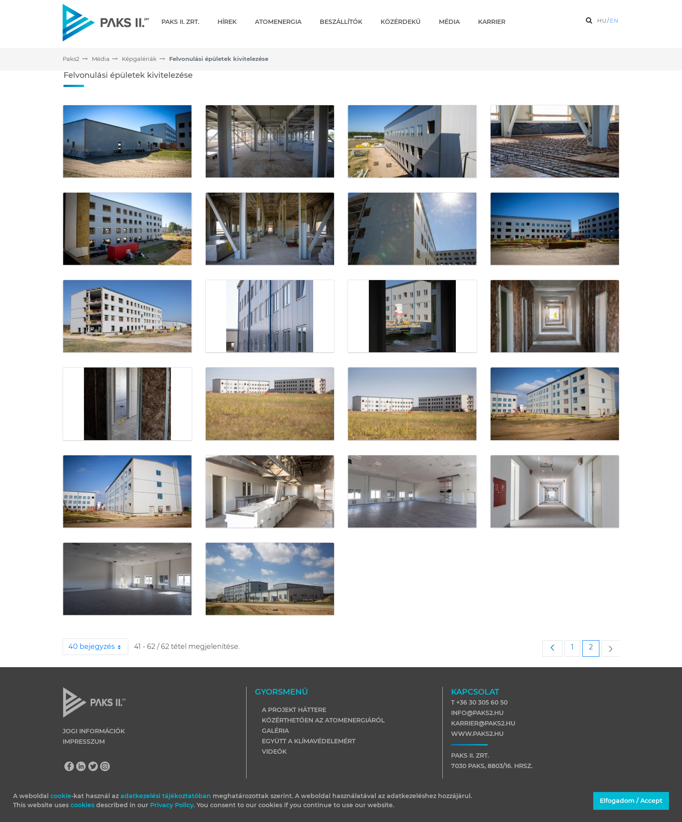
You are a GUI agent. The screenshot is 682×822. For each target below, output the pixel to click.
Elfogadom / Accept (631, 801)
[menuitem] (184, 22)
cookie (60, 796)
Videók (274, 751)
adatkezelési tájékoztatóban (165, 796)
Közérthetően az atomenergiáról (323, 720)
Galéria (275, 731)
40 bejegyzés (98, 646)
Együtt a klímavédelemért (308, 741)
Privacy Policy (172, 805)
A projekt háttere (294, 710)
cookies (83, 805)
